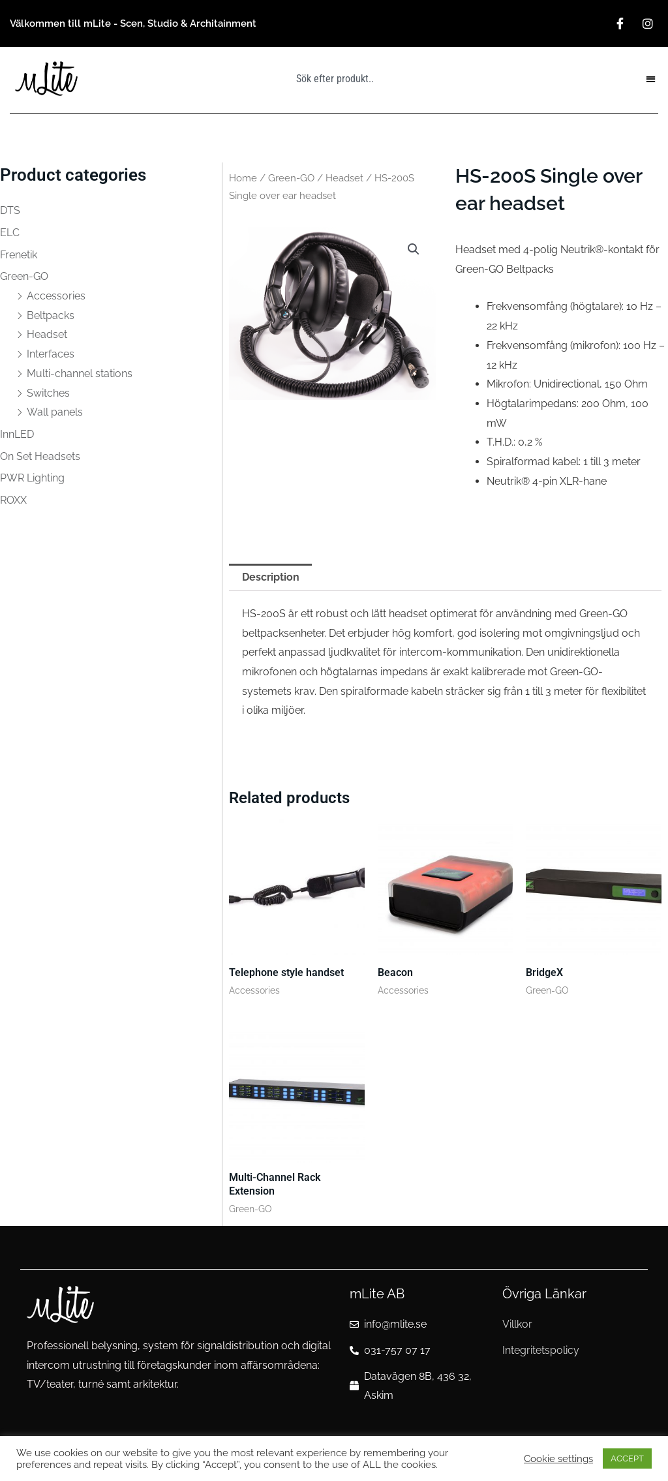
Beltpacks (50, 315)
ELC (10, 232)
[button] (651, 78)
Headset (47, 334)
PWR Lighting (32, 478)
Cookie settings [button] (558, 1458)
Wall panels (55, 412)
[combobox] (363, 78)
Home (243, 177)
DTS (10, 210)
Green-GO (24, 276)
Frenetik (18, 255)
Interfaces (50, 354)
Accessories (56, 296)
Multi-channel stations (79, 373)
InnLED (17, 434)
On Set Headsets (40, 456)
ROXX (13, 500)
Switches (48, 393)
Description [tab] (270, 577)
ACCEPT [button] (627, 1458)
